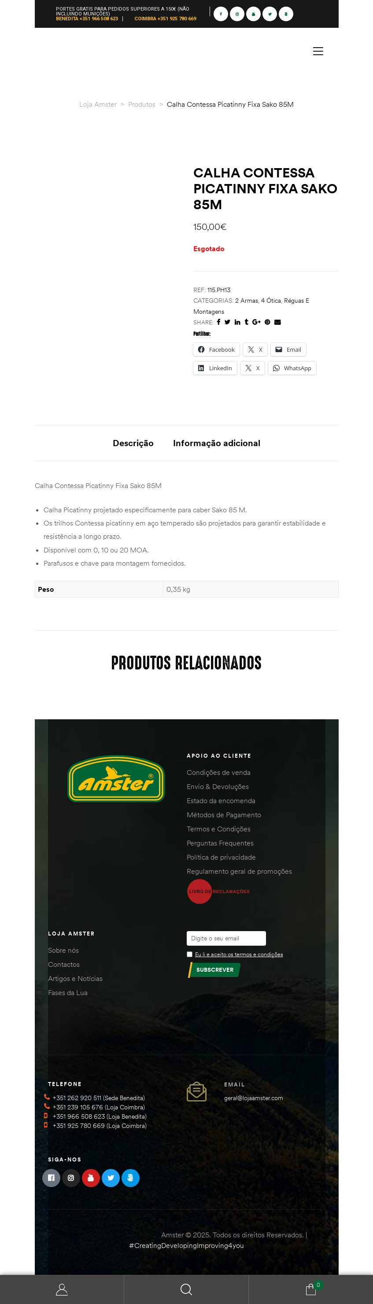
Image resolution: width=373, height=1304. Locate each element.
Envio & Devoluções (218, 786)
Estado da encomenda (221, 800)
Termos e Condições (219, 828)
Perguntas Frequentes (220, 842)
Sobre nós (63, 950)
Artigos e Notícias (75, 978)
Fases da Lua (68, 992)
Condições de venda (219, 772)
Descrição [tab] (133, 442)
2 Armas (246, 300)
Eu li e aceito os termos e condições (239, 954)
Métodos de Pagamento (224, 814)
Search (186, 1289)
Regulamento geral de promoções (239, 871)
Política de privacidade (221, 857)
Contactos (64, 964)
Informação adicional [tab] (216, 442)
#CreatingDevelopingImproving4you (186, 1245)
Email (234, 1084)
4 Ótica (271, 300)
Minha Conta (62, 1289)
